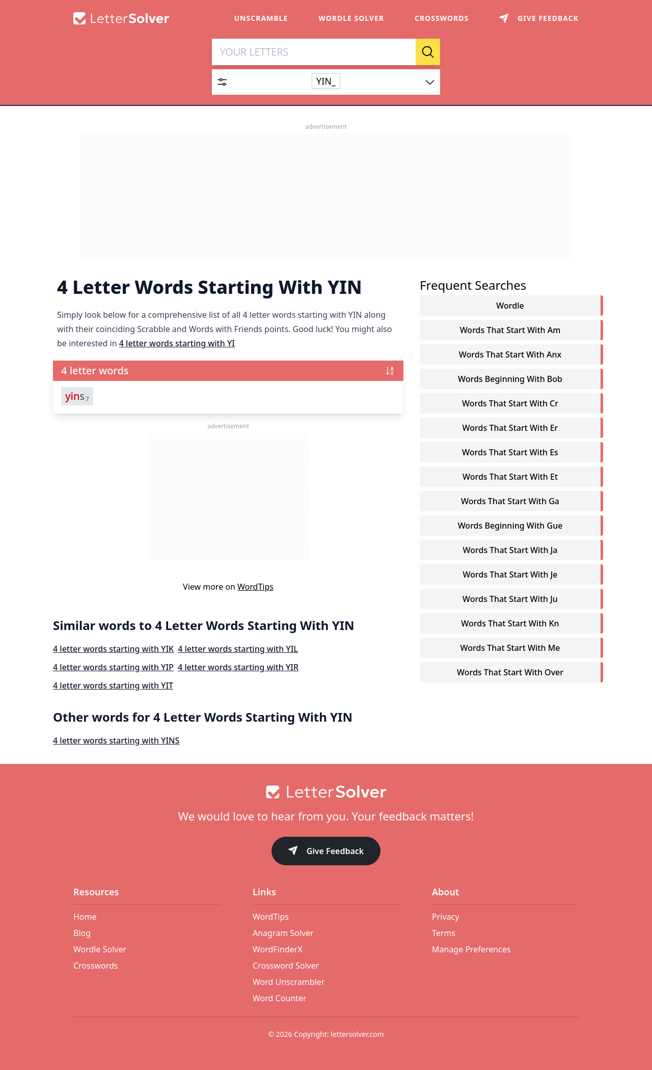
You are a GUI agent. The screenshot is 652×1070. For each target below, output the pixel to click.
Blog (82, 933)
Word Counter (280, 998)
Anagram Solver (283, 933)
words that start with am (510, 330)
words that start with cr (510, 403)
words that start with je (510, 574)
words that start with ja (510, 550)
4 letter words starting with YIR (238, 667)
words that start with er (510, 427)
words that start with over (510, 672)
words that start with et (510, 476)
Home (85, 916)
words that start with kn (510, 623)
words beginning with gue (510, 525)
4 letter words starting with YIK (113, 648)
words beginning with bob (510, 379)
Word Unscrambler (288, 981)
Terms (443, 933)
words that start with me (510, 647)
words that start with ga (510, 501)
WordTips (255, 586)
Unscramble (261, 18)
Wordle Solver (351, 18)
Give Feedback (326, 851)
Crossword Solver (286, 965)
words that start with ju (510, 599)
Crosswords (442, 18)
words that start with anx (510, 354)
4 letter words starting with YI (177, 343)
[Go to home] (326, 792)
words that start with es (510, 452)
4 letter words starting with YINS (116, 740)
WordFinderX (278, 949)
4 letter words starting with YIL (238, 648)
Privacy (445, 916)
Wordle (510, 305)
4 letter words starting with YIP (113, 667)
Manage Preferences (471, 949)
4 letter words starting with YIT (113, 685)
